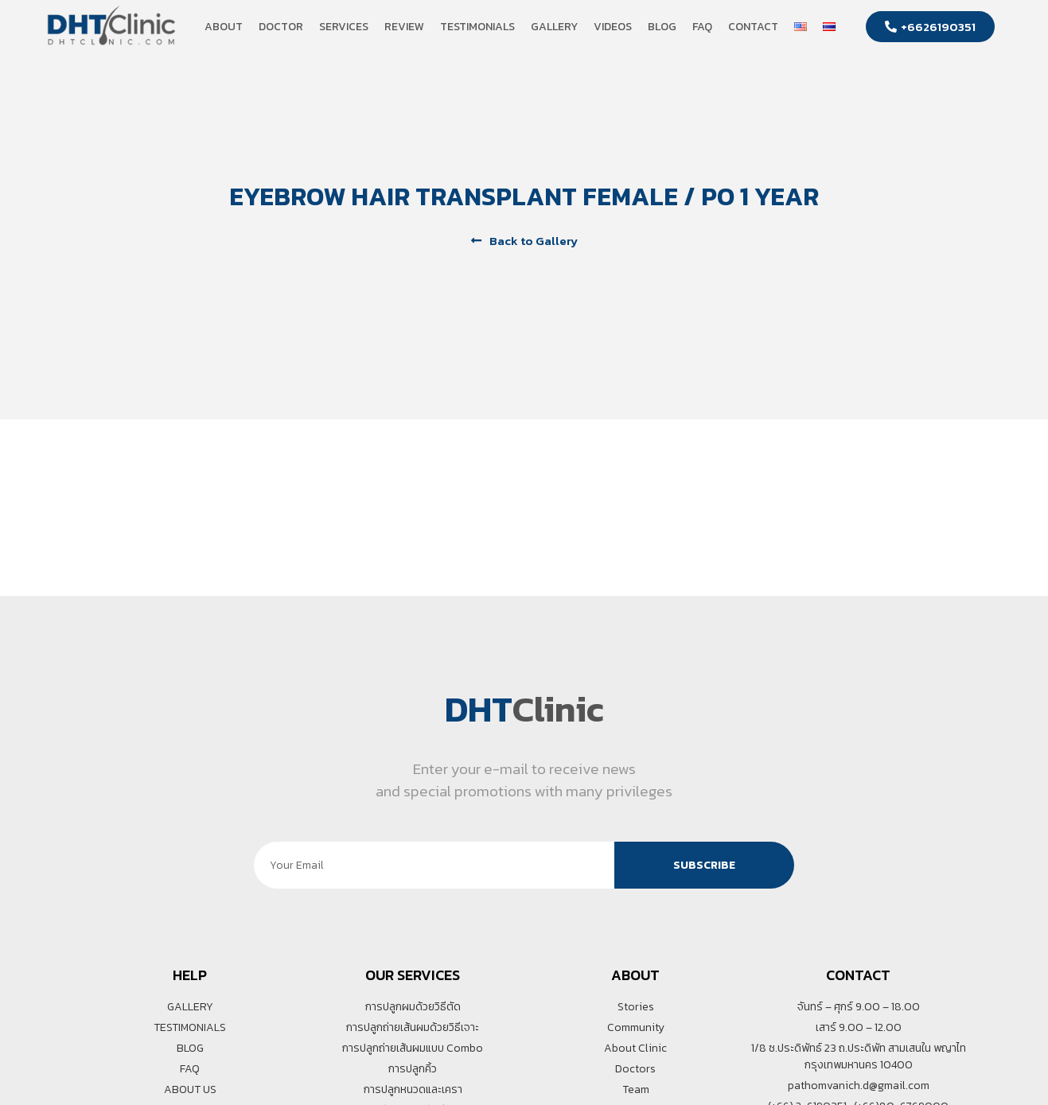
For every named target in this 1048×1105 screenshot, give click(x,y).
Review (404, 26)
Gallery (554, 26)
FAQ (702, 26)
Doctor (281, 26)
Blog (662, 26)
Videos (613, 26)
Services (343, 26)
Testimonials (477, 26)
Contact (753, 26)
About (224, 26)
